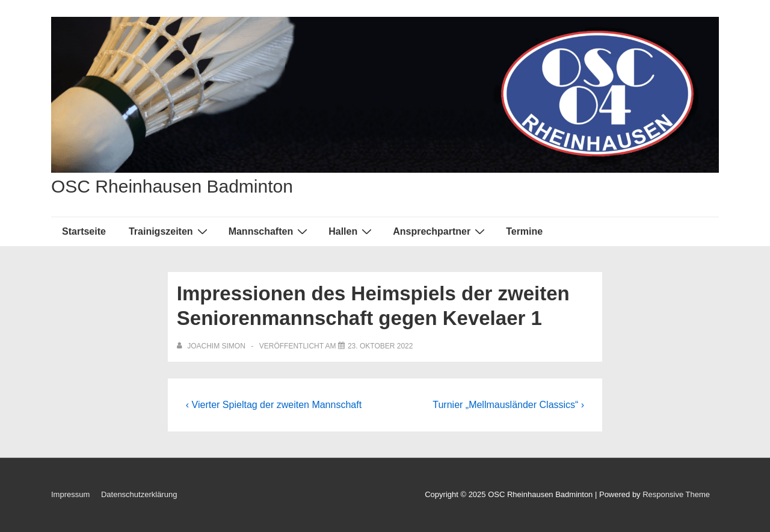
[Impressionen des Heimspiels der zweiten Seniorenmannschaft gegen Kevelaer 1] (380, 346)
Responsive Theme (676, 494)
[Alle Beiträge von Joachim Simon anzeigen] (212, 346)
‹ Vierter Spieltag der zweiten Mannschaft (274, 405)
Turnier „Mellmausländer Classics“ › (508, 405)
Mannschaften (270, 231)
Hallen (351, 231)
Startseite (84, 231)
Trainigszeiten (170, 231)
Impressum (70, 494)
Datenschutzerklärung (139, 494)
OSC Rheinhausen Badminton (172, 186)
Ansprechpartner (440, 231)
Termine (524, 231)
